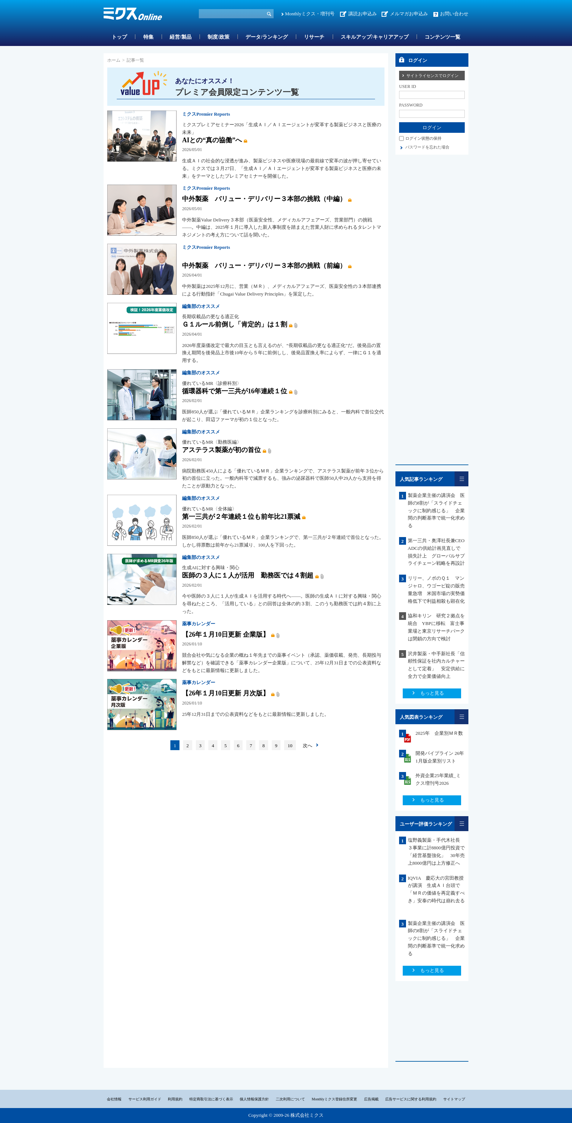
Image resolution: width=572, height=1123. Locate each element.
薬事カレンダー (198, 623)
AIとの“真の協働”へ (212, 140)
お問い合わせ (454, 13)
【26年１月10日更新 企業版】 (225, 634)
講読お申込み (362, 13)
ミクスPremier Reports (206, 114)
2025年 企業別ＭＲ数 (439, 733)
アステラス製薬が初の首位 (221, 450)
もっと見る (432, 693)
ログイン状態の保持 (423, 138)
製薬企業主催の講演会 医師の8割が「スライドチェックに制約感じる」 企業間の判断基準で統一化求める (436, 510)
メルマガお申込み (409, 13)
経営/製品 (181, 37)
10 (290, 745)
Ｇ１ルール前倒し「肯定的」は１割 (234, 324)
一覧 (461, 478)
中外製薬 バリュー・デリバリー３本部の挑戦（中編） (264, 198)
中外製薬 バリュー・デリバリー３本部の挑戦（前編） (264, 265)
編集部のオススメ (201, 306)
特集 (148, 37)
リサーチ (314, 37)
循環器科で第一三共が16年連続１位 (234, 391)
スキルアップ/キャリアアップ (375, 37)
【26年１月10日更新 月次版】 (225, 693)
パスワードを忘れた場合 (427, 147)
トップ (119, 37)
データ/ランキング (267, 37)
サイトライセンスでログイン (432, 75)
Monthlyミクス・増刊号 (310, 13)
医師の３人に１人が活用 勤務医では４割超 (247, 575)
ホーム (113, 60)
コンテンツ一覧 (442, 37)
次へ (307, 745)
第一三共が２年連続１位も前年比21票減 (241, 516)
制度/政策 (218, 37)
